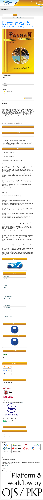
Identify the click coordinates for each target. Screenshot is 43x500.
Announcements (16, 12)
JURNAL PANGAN (4, 9)
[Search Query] (8, 15)
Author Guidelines (7, 280)
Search (15, 14)
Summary (5, 285)
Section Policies (6, 291)
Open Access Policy (7, 298)
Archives (9, 12)
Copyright (5, 300)
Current (4, 12)
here (22, 402)
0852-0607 (6, 465)
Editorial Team (24, 12)
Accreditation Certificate (8, 314)
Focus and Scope (7, 289)
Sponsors (5, 318)
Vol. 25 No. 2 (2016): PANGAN (16, 17)
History (5, 287)
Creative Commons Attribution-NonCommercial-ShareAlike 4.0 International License (26, 471)
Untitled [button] (18, 73)
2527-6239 (6, 466)
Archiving (5, 303)
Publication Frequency (8, 296)
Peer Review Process (7, 294)
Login (41, 6)
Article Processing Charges (8, 309)
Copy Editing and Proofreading (9, 316)
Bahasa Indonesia (7, 436)
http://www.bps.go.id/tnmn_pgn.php (12, 190)
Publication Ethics (7, 305)
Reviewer (30, 12)
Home (4, 17)
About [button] (35, 12)
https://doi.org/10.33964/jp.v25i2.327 (11, 77)
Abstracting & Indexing (8, 283)
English (5, 434)
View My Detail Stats (6, 356)
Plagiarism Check (7, 307)
